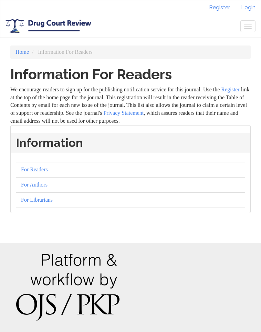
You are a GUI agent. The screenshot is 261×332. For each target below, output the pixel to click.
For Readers (34, 169)
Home (22, 52)
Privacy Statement (123, 113)
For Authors (34, 185)
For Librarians (37, 200)
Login (248, 7)
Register (219, 7)
